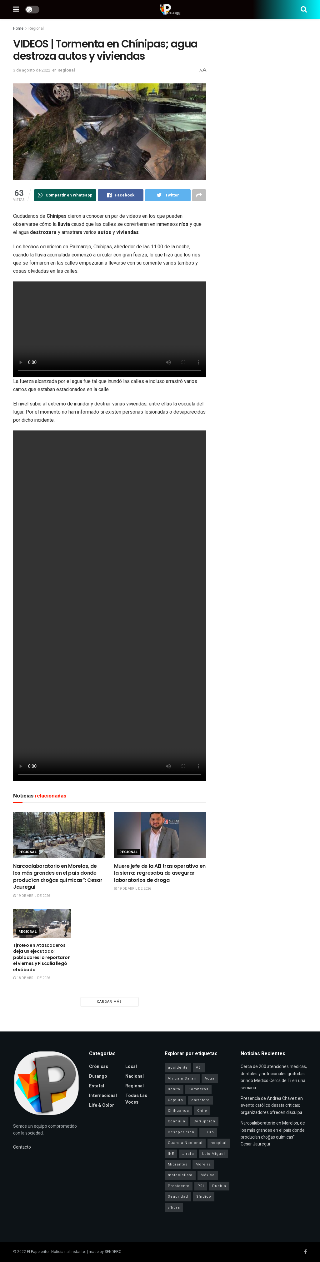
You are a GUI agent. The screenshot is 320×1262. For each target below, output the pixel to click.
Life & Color (101, 1105)
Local (131, 1066)
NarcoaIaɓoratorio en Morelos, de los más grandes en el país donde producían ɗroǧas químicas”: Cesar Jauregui (57, 876)
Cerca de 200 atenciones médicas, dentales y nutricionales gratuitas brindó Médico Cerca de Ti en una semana (274, 1077)
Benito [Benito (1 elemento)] (174, 1089)
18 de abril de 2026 (31, 978)
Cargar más (109, 1001)
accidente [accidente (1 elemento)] (178, 1067)
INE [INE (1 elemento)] (171, 1153)
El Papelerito (37, 1252)
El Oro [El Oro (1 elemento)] (208, 1132)
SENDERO (113, 1252)
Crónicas (98, 1066)
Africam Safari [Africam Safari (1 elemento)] (182, 1078)
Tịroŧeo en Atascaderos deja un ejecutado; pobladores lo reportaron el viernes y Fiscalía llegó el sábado (41, 957)
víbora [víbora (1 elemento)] (174, 1207)
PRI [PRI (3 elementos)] (201, 1186)
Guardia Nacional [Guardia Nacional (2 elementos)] (185, 1142)
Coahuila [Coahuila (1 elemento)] (176, 1121)
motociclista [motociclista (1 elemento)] (180, 1175)
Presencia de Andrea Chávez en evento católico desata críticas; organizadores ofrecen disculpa (272, 1105)
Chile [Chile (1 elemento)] (202, 1110)
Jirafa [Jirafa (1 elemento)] (188, 1153)
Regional (36, 28)
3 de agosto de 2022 (31, 70)
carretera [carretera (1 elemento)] (200, 1100)
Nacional (134, 1076)
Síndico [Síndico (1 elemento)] (203, 1196)
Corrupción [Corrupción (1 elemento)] (204, 1121)
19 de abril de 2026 (31, 895)
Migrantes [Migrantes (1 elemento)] (178, 1164)
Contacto (22, 1147)
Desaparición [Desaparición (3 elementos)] (181, 1132)
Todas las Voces (136, 1098)
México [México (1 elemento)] (208, 1175)
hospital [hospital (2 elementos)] (219, 1142)
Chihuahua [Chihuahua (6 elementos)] (178, 1110)
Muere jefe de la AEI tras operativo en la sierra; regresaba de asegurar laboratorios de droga (160, 873)
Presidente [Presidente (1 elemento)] (178, 1186)
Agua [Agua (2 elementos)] (210, 1078)
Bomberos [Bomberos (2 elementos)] (198, 1089)
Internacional (103, 1095)
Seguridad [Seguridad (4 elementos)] (178, 1196)
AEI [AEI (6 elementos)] (199, 1067)
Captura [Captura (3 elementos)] (175, 1100)
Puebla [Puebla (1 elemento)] (219, 1186)
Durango (98, 1076)
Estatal (96, 1086)
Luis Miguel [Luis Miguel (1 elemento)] (213, 1153)
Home (18, 28)
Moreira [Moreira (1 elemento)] (203, 1164)
